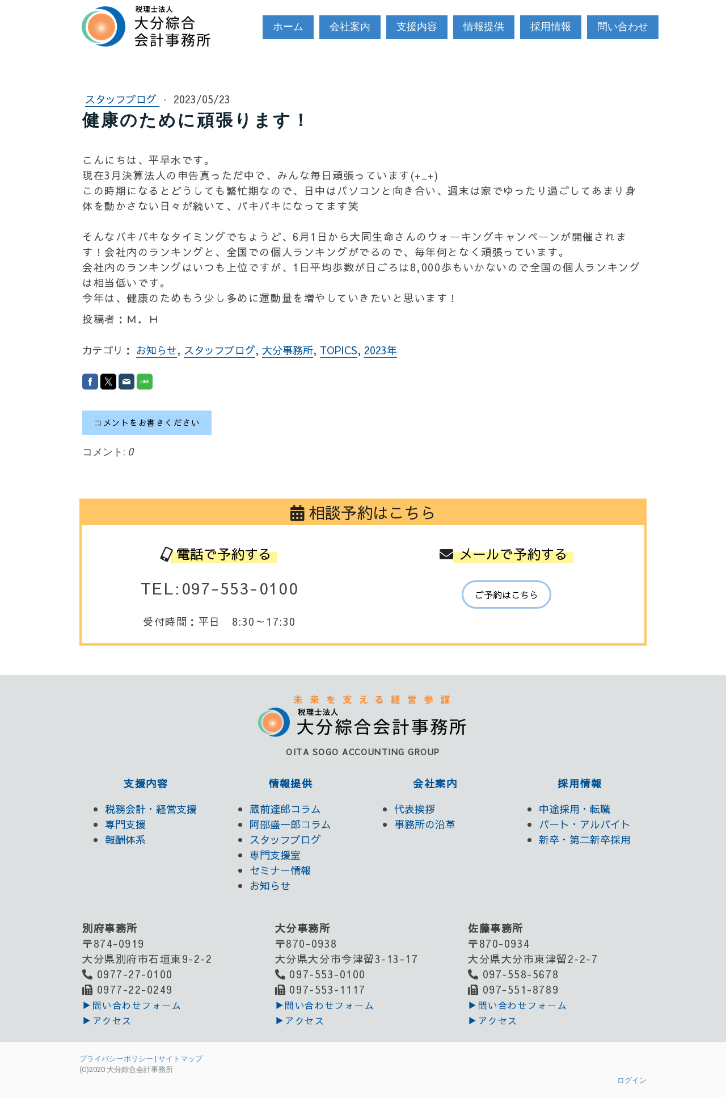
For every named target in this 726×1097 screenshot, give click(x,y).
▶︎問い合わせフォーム (132, 1005)
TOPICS (338, 350)
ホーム (288, 26)
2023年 (380, 350)
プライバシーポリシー (116, 1058)
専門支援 (125, 824)
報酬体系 (125, 839)
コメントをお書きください (147, 422)
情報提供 (483, 26)
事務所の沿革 (424, 824)
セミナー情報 (280, 870)
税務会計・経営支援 (151, 809)
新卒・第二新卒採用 (585, 839)
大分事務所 (287, 350)
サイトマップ (180, 1058)
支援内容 (416, 26)
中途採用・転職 (574, 809)
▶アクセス (107, 1020)
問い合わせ (622, 26)
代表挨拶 (414, 809)
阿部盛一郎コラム (290, 824)
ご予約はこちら (506, 594)
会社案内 (350, 26)
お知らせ (156, 350)
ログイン (632, 1080)
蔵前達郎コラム (285, 809)
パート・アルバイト (585, 824)
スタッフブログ (122, 99)
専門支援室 (275, 855)
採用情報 (550, 26)
